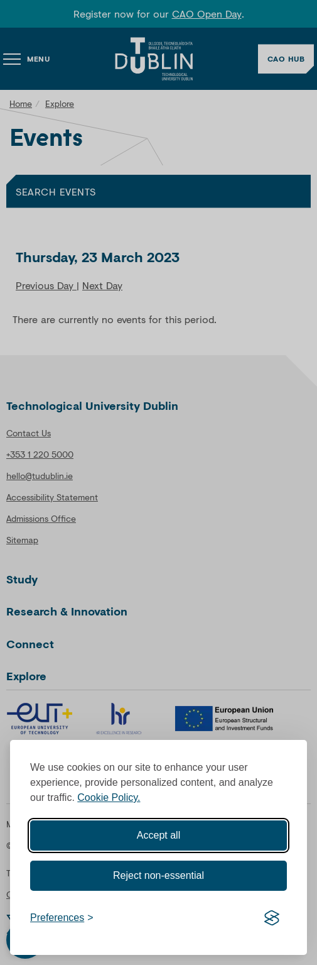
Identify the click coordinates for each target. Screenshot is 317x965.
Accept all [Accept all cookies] (158, 835)
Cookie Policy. (108, 797)
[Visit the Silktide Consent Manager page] (272, 918)
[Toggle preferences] (62, 918)
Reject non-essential (158, 875)
